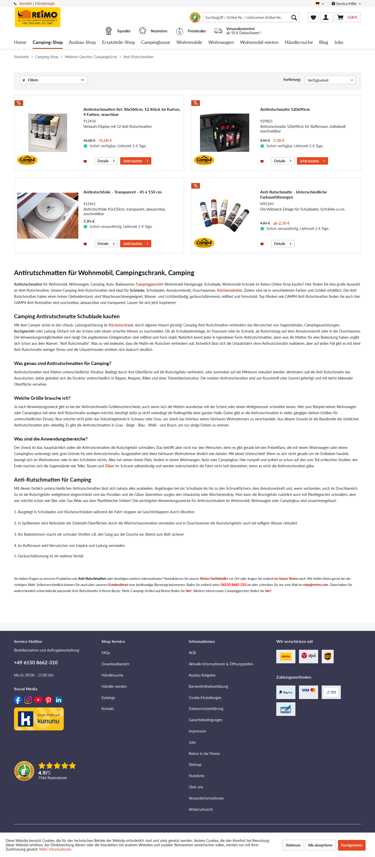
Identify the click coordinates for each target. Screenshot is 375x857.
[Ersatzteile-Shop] (118, 42)
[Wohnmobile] (189, 42)
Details (106, 160)
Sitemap (195, 764)
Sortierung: (292, 79)
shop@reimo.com (315, 584)
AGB (192, 653)
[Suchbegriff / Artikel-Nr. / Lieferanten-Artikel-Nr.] (251, 17)
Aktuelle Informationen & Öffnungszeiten (221, 664)
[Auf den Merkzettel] (85, 161)
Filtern (30, 80)
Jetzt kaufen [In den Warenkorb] (135, 160)
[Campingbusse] (155, 42)
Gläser (110, 466)
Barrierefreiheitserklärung (208, 686)
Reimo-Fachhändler (214, 578)
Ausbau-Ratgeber (202, 675)
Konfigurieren (351, 845)
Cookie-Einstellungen (205, 697)
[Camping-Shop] (48, 42)
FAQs (106, 653)
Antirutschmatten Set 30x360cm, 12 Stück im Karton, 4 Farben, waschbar (131, 112)
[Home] (20, 42)
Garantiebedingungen (205, 720)
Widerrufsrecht (201, 809)
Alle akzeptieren (320, 845)
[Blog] (323, 42)
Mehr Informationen (55, 849)
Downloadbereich (115, 664)
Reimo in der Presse (204, 753)
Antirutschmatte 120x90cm (285, 109)
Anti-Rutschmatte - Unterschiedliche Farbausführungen (293, 194)
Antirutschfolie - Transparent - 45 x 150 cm (122, 191)
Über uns (196, 787)
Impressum (197, 731)
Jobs (192, 742)
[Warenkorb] (347, 17)
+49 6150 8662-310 (36, 662)
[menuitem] (251, 17)
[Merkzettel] (313, 17)
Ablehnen (293, 845)
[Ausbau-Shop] (82, 42)
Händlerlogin (45, 3)
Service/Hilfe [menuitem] (344, 4)
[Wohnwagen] (221, 42)
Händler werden (114, 686)
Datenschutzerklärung (206, 708)
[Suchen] (294, 17)
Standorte (196, 776)
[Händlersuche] (299, 42)
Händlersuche (112, 675)
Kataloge (108, 697)
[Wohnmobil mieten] (259, 42)
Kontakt (26, 3)
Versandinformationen (206, 798)
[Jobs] (338, 42)
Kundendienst (118, 584)
